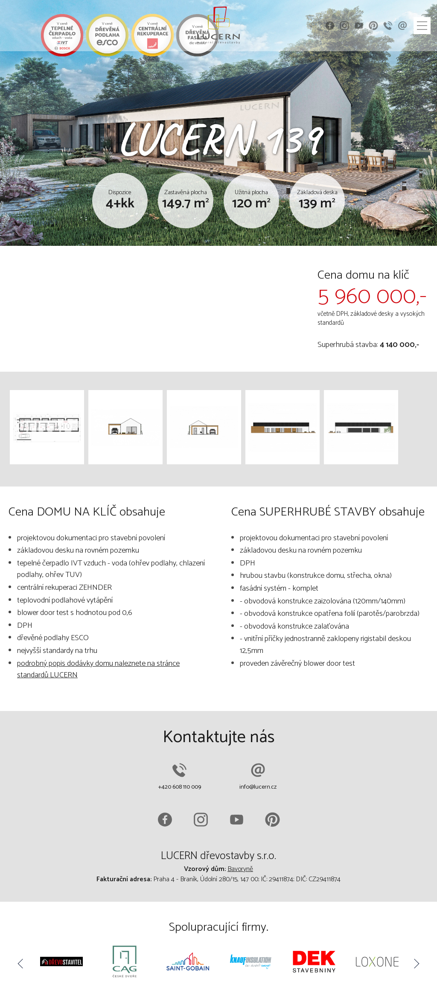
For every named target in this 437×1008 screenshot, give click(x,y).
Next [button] (415, 963)
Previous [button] (21, 963)
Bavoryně (240, 869)
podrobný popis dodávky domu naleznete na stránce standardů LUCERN (98, 669)
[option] (61, 963)
